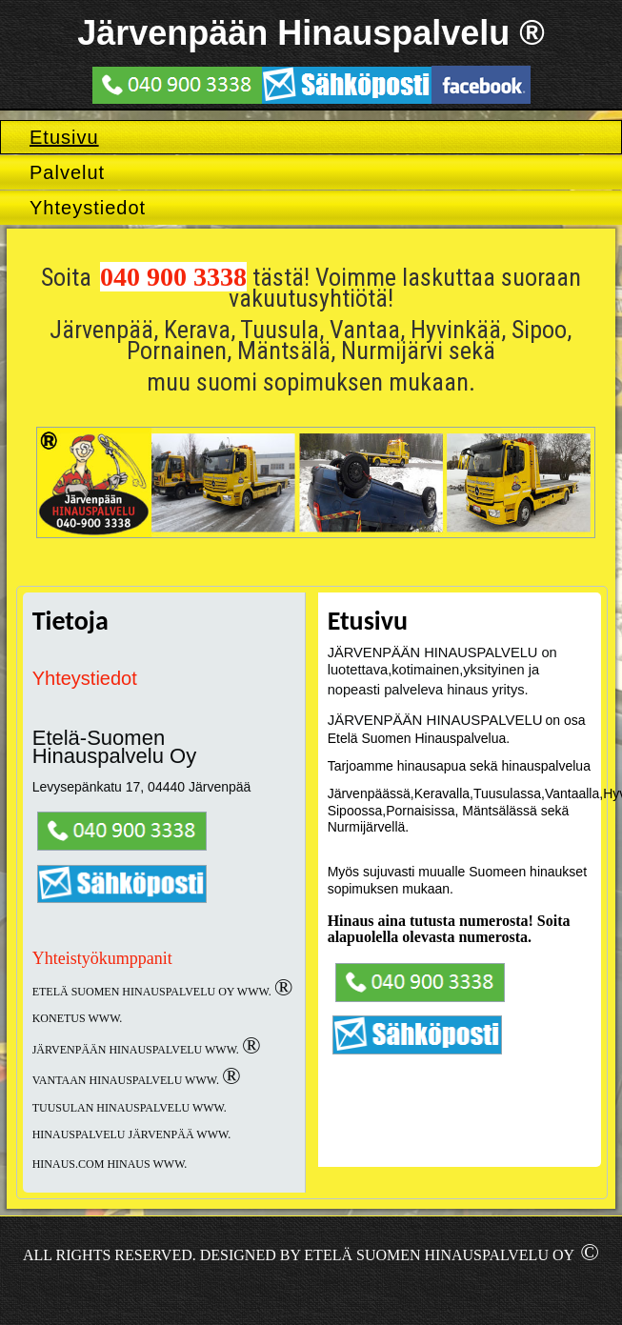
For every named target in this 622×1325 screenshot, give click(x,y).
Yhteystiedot (88, 207)
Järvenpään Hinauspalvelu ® (311, 32)
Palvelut (67, 172)
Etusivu (64, 137)
